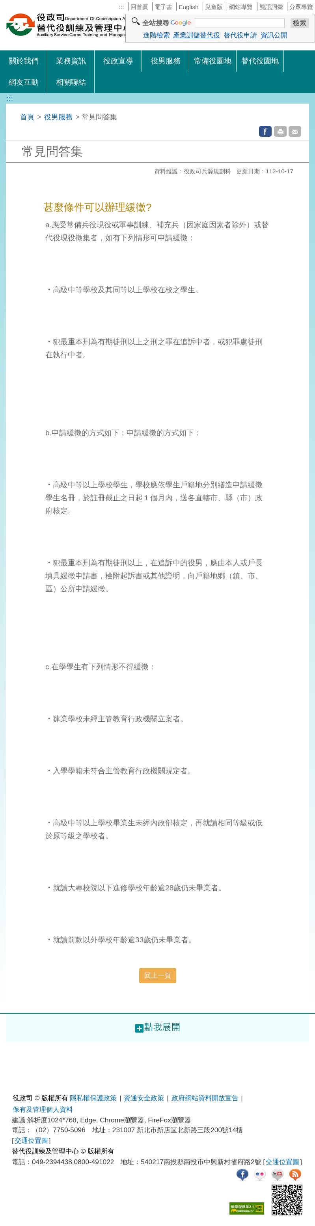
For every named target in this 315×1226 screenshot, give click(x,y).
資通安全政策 (144, 1098)
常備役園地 (212, 61)
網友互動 (24, 82)
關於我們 (24, 61)
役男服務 (166, 61)
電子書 (163, 7)
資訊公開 (274, 35)
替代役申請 (240, 35)
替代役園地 (260, 61)
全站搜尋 (155, 23)
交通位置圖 (31, 1140)
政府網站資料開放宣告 (205, 1098)
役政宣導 (118, 61)
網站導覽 (241, 7)
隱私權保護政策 (93, 1098)
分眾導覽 (301, 7)
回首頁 (139, 7)
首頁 (27, 117)
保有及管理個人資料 (43, 1109)
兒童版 (214, 7)
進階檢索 (156, 35)
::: (121, 7)
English (188, 7)
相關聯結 (71, 82)
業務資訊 (71, 61)
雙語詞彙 (271, 7)
